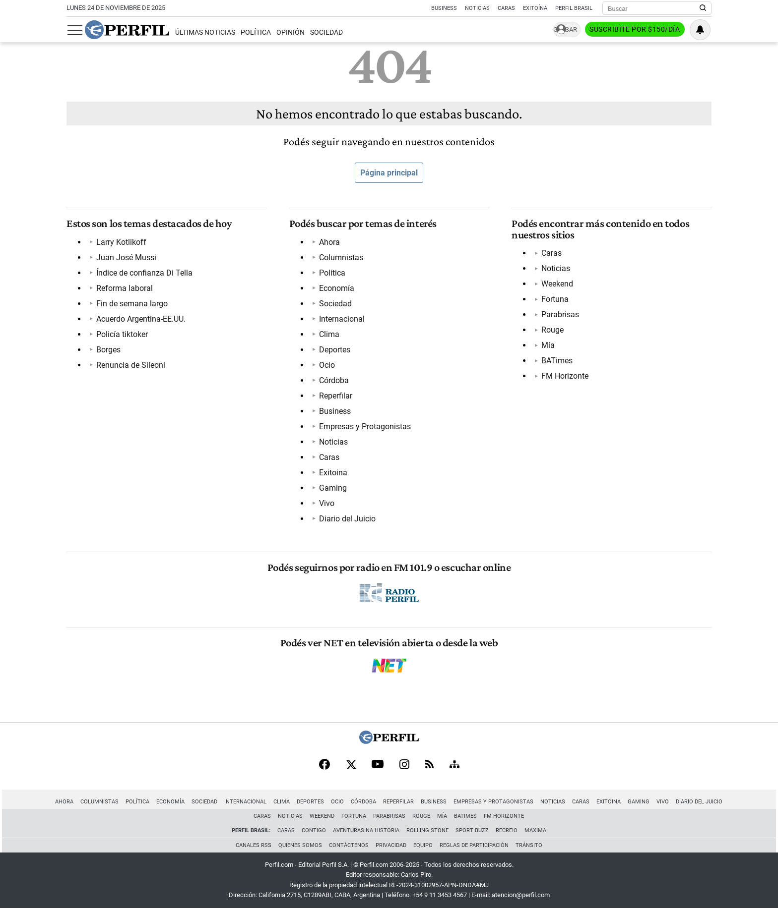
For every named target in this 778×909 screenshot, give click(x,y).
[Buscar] (654, 8)
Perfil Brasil (573, 8)
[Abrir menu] (73, 30)
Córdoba (334, 380)
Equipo (423, 845)
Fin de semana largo (132, 303)
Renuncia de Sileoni (130, 365)
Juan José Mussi (126, 257)
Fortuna (555, 299)
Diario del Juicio (347, 518)
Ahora (329, 242)
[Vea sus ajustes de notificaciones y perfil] (701, 30)
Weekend (557, 283)
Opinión (289, 32)
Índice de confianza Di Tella (144, 273)
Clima (329, 334)
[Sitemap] (454, 765)
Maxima (535, 830)
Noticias (477, 8)
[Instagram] (404, 765)
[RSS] (429, 765)
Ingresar (562, 30)
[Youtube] (378, 765)
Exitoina (333, 472)
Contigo (314, 830)
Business (444, 8)
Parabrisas (560, 314)
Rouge (552, 330)
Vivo (326, 503)
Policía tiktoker (122, 334)
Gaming (333, 488)
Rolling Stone (427, 830)
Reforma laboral (124, 288)
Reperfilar (335, 395)
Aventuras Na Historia (366, 830)
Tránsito (529, 845)
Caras (506, 8)
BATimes (557, 360)
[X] (351, 765)
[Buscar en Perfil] (703, 8)
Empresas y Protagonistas (365, 426)
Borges (108, 349)
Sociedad (325, 32)
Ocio (327, 365)
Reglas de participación (474, 845)
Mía (548, 345)
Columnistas (341, 257)
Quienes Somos (300, 845)
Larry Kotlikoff (121, 242)
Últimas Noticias (204, 32)
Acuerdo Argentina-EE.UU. (141, 319)
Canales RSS (253, 845)
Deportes (334, 349)
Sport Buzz (472, 830)
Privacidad (391, 845)
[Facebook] (324, 765)
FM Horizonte (564, 376)
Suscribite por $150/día (635, 30)
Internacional (342, 319)
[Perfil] (389, 741)
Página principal (389, 172)
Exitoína (535, 8)
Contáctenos (349, 845)
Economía (336, 288)
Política (254, 32)
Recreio (507, 830)
